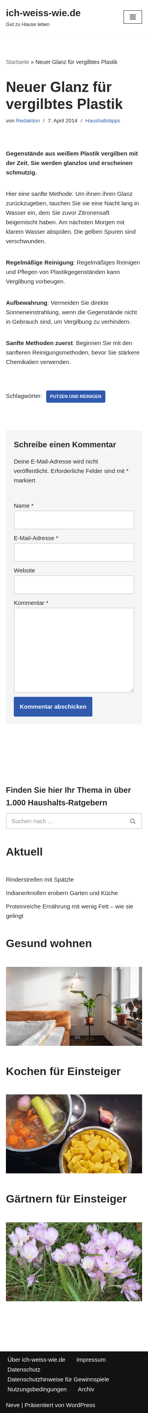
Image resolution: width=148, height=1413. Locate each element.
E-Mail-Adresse (36, 538)
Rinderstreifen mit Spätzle (40, 879)
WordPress (80, 1405)
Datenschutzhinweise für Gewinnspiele (58, 1379)
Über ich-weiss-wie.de (36, 1359)
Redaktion (28, 121)
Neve (13, 1405)
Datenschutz (23, 1369)
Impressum (91, 1359)
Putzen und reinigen (75, 396)
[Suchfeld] (65, 821)
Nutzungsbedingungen (37, 1389)
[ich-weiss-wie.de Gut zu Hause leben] (43, 17)
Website (24, 570)
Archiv (86, 1389)
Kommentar (31, 602)
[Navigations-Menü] (133, 17)
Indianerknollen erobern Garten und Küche (62, 892)
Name (24, 505)
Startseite (17, 62)
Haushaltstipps (102, 121)
